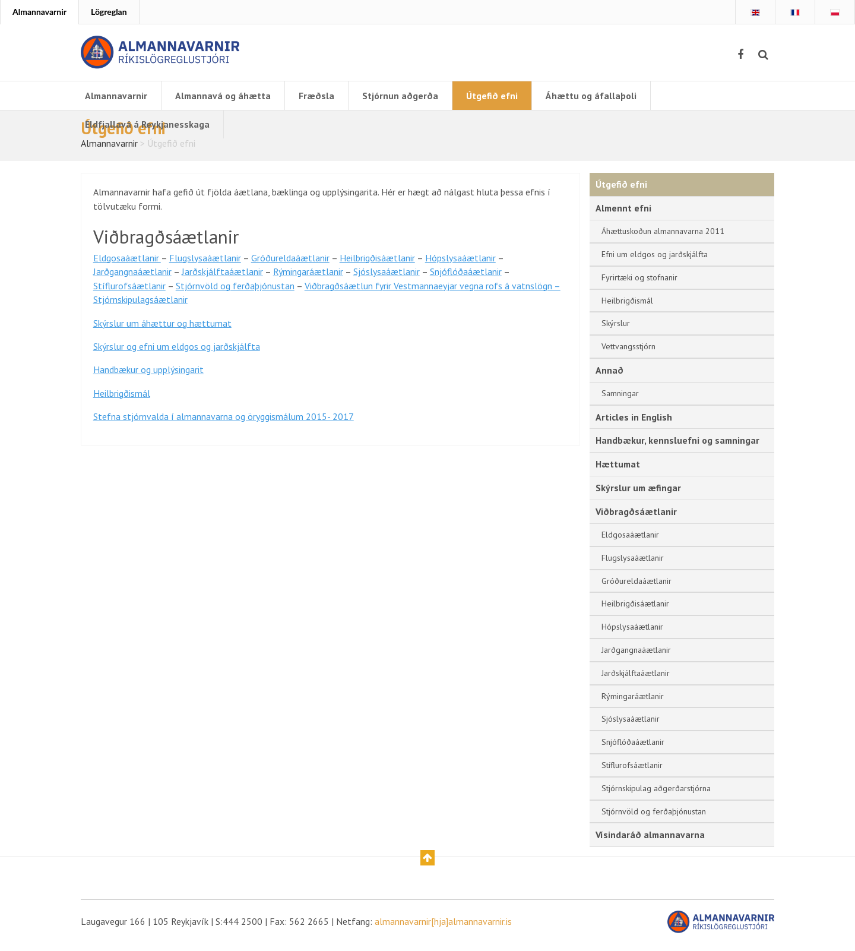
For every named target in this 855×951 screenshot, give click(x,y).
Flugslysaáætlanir (205, 264)
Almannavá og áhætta (224, 96)
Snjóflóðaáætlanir (466, 279)
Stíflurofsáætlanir (129, 293)
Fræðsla (319, 96)
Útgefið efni (494, 96)
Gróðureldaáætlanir (290, 264)
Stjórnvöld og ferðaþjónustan (235, 293)
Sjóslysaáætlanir (386, 279)
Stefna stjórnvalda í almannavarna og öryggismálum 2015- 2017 (223, 426)
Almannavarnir (39, 12)
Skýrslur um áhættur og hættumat (162, 331)
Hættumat (618, 470)
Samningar (620, 398)
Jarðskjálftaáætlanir (222, 279)
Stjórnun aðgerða (403, 96)
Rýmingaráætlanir (308, 279)
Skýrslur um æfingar (639, 494)
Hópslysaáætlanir (460, 264)
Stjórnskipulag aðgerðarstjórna (656, 794)
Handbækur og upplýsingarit (148, 378)
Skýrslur (615, 328)
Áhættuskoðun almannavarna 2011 (662, 236)
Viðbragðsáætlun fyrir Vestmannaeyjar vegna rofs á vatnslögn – (432, 293)
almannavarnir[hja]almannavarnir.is (443, 928)
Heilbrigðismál (121, 402)
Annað (609, 375)
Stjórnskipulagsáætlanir (140, 307)
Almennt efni (624, 213)
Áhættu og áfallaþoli (593, 96)
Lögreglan (109, 12)
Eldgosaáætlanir (127, 264)
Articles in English (634, 422)
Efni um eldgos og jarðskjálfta (654, 259)
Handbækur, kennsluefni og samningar (678, 446)
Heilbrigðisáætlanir (377, 264)
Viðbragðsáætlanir (636, 518)
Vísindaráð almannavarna (651, 841)
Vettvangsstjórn (628, 351)
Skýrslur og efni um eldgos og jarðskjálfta (176, 355)
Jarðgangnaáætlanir (132, 279)
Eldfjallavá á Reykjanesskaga (147, 124)
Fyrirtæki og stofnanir (639, 282)
